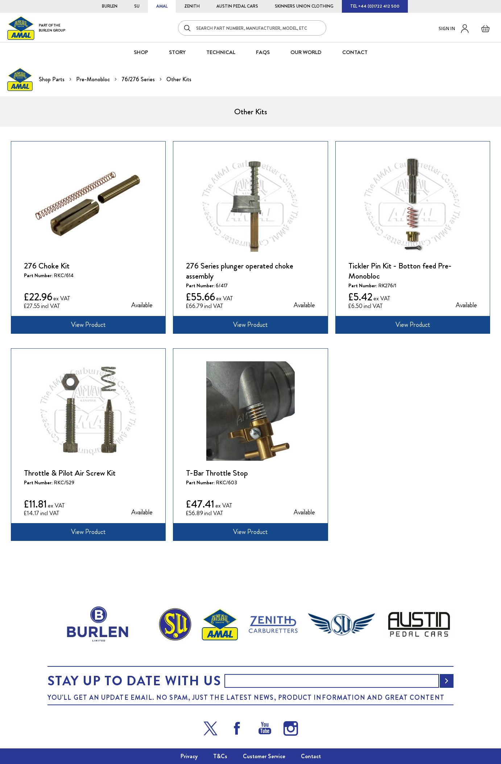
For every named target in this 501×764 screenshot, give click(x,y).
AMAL (161, 6)
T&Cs (220, 756)
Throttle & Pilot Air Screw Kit (70, 473)
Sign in (447, 28)
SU (137, 6)
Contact (311, 756)
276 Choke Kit (47, 266)
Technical (220, 52)
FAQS (263, 52)
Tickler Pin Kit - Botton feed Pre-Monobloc (400, 271)
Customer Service (264, 756)
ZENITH (192, 6)
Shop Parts (52, 79)
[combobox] (252, 28)
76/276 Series (138, 79)
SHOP (141, 52)
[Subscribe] (447, 681)
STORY (177, 52)
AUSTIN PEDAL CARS (237, 6)
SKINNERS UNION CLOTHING (304, 6)
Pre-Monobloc (93, 79)
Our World (306, 52)
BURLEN (109, 6)
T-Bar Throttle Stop (217, 473)
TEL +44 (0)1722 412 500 (374, 6)
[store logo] (36, 28)
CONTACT (355, 52)
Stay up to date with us (134, 681)
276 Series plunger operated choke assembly (239, 271)
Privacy (189, 756)
